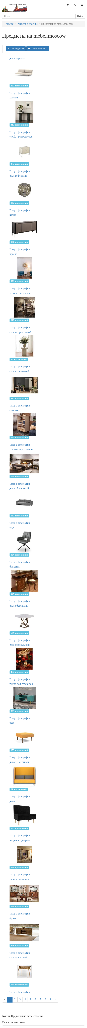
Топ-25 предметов (16, 49)
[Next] (55, 1000)
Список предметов (37, 49)
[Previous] (4, 1000)
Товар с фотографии (20, 93)
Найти (80, 16)
